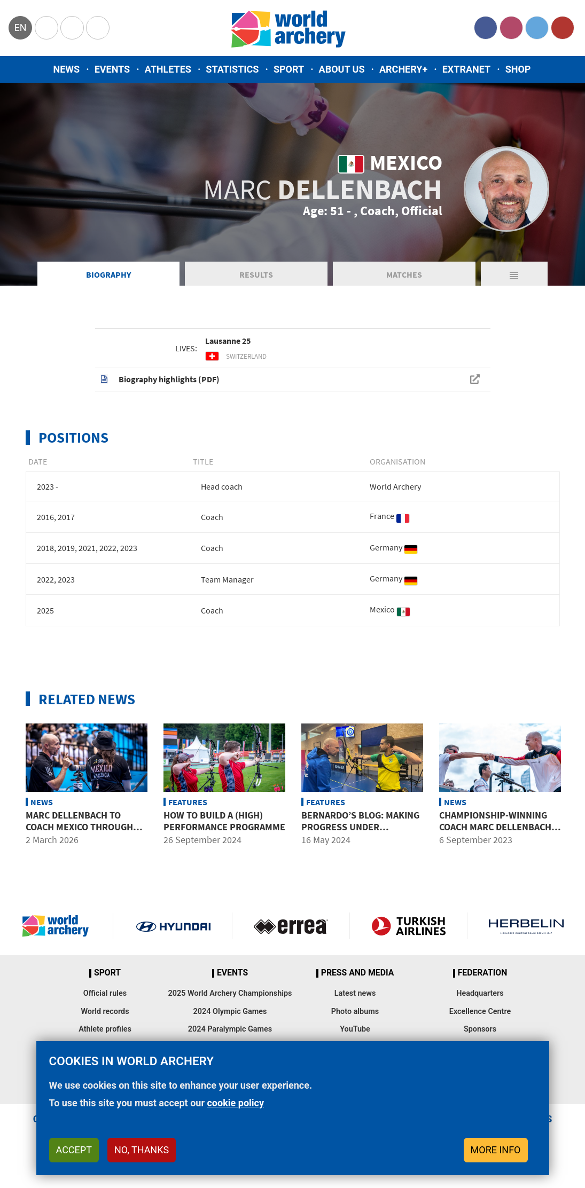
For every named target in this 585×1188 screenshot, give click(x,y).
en (20, 27)
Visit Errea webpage (291, 925)
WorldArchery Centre (98, 28)
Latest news (355, 993)
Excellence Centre (480, 1011)
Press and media (357, 973)
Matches (404, 274)
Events (112, 69)
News (66, 69)
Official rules (105, 993)
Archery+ (403, 69)
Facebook (485, 28)
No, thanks (141, 1149)
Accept (74, 1149)
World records (105, 1011)
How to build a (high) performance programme (224, 821)
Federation (483, 973)
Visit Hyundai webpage (173, 925)
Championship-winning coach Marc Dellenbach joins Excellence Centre (497, 826)
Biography (108, 274)
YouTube (562, 28)
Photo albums (355, 1011)
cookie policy (235, 1102)
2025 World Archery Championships (230, 993)
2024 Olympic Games (230, 1011)
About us (342, 69)
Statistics (232, 69)
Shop (518, 69)
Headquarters (479, 993)
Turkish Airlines (408, 925)
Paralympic (72, 28)
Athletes (168, 69)
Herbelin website (526, 925)
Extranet (466, 69)
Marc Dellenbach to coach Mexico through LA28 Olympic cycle (79, 826)
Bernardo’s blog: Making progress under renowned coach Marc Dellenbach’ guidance (360, 832)
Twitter (537, 28)
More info (496, 1149)
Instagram (511, 28)
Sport (289, 69)
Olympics (46, 28)
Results (256, 274)
